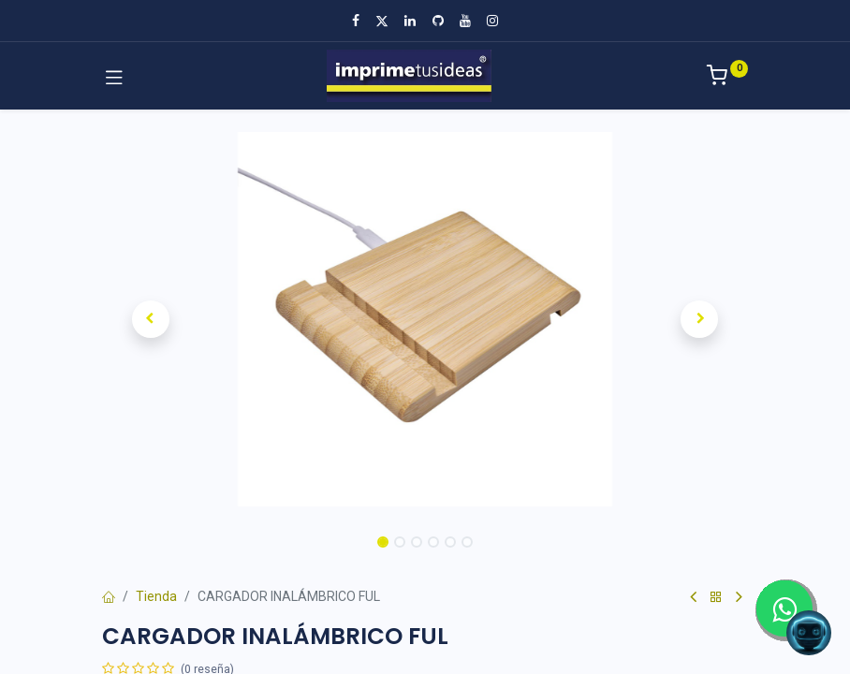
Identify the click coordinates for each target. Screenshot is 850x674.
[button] (150, 319)
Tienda (156, 596)
